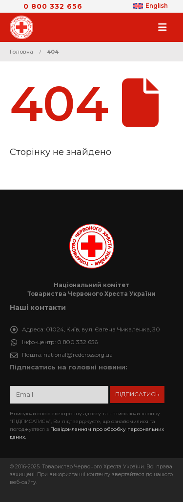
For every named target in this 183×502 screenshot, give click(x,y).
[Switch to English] (150, 6)
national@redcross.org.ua (78, 354)
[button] (165, 27)
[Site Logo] (24, 27)
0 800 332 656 (52, 6)
